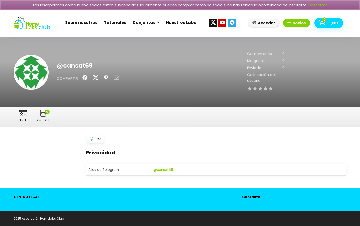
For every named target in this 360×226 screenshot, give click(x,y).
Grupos (43, 116)
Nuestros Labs (181, 23)
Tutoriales (115, 23)
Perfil (23, 120)
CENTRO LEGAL (27, 197)
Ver (98, 139)
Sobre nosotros (81, 23)
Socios (297, 23)
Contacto (251, 197)
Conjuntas (144, 23)
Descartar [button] (317, 5)
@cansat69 (163, 170)
